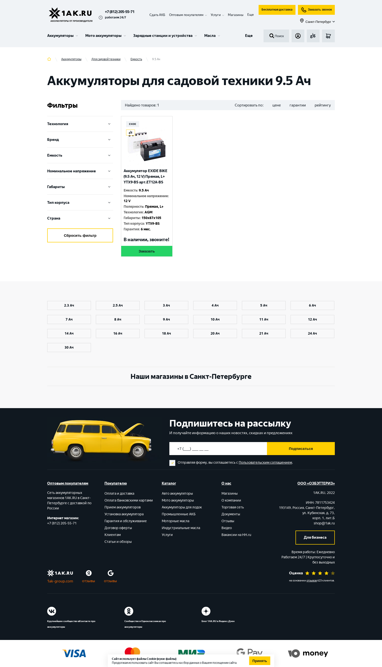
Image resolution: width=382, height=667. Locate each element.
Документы (230, 514)
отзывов (312, 580)
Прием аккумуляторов (122, 507)
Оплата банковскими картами (128, 500)
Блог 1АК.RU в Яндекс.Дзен (218, 621)
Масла (210, 35)
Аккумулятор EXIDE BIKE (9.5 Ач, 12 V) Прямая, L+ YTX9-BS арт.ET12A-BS (145, 176)
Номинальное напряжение (80, 171)
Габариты (80, 187)
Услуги (167, 535)
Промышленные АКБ (179, 514)
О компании (231, 500)
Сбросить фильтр (80, 235)
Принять (259, 661)
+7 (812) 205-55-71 (119, 12)
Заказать (147, 251)
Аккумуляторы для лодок (182, 507)
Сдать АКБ (157, 15)
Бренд (80, 140)
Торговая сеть (232, 507)
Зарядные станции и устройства (162, 35)
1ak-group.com (60, 581)
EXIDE (132, 124)
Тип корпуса (80, 203)
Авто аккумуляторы (177, 493)
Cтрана (80, 218)
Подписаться (301, 448)
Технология (80, 124)
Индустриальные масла (181, 528)
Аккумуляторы (60, 35)
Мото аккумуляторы (103, 35)
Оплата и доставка (119, 493)
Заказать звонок (316, 10)
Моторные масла (175, 521)
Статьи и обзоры (118, 542)
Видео (226, 528)
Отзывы (227, 521)
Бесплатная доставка (277, 9)
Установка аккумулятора (124, 514)
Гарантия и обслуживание (125, 521)
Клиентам (112, 535)
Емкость (80, 155)
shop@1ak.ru (324, 523)
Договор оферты (118, 528)
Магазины (235, 15)
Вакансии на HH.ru (236, 535)
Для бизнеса (315, 537)
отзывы (88, 581)
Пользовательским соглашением (265, 462)
